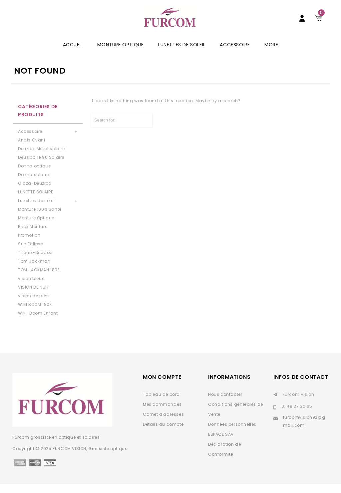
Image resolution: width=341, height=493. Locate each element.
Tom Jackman (34, 270)
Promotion (29, 244)
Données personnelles (232, 433)
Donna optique (34, 175)
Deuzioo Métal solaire (41, 157)
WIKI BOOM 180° (34, 313)
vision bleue (31, 287)
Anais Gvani (31, 149)
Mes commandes (162, 413)
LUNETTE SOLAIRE (35, 201)
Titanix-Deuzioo (35, 261)
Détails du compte (163, 433)
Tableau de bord (161, 403)
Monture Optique (120, 53)
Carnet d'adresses (163, 423)
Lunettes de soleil (181, 53)
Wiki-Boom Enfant (38, 322)
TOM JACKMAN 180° (39, 279)
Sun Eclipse (30, 253)
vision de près (33, 305)
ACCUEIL (73, 53)
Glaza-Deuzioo (34, 192)
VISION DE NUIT (33, 296)
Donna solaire (33, 183)
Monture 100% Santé (40, 218)
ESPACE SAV (221, 443)
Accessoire (235, 53)
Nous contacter (225, 403)
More (271, 53)
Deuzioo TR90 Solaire (41, 166)
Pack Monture (32, 235)
